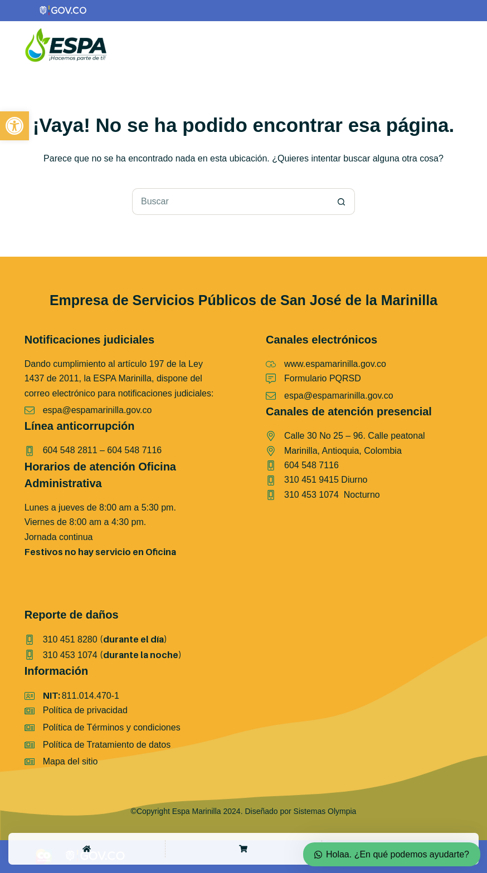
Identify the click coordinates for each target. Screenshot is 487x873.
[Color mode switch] (432, 45)
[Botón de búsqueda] (341, 201)
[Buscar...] (230, 201)
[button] (14, 125)
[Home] (86, 849)
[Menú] (455, 45)
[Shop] (243, 849)
